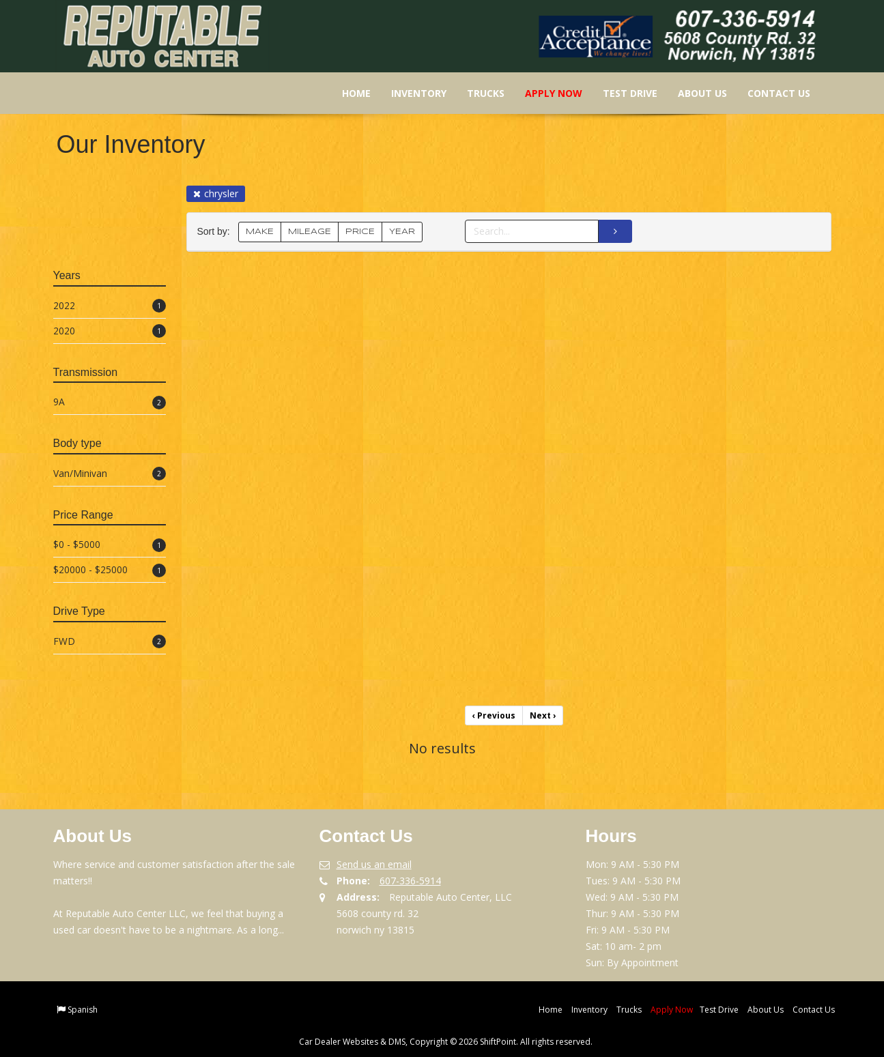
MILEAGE (309, 231)
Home (346, 93)
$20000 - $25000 (109, 570)
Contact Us (769, 93)
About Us (692, 93)
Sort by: (216, 232)
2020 (109, 331)
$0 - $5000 (109, 545)
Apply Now (544, 93)
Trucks (476, 93)
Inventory (409, 93)
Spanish (83, 1009)
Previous (493, 715)
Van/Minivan (109, 474)
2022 (109, 306)
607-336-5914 (410, 880)
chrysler (215, 193)
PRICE (360, 231)
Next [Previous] (543, 715)
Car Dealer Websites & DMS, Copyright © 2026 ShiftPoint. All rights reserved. (446, 1041)
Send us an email (374, 864)
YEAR (402, 231)
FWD (109, 642)
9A (109, 402)
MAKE (260, 231)
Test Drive (620, 93)
